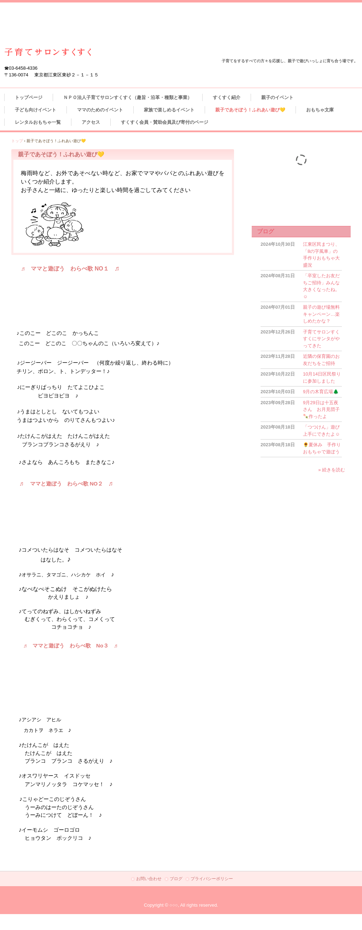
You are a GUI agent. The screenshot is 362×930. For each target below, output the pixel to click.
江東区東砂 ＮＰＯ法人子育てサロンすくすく (48, 52)
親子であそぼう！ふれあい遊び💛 (250, 109)
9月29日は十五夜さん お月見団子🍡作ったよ (321, 409)
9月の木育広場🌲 (321, 391)
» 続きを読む (331, 469)
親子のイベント (277, 97)
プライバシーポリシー (212, 878)
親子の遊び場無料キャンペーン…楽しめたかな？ (321, 314)
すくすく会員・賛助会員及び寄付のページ (164, 122)
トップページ (28, 97)
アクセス (91, 122)
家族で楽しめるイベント (169, 109)
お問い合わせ (149, 878)
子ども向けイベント (35, 109)
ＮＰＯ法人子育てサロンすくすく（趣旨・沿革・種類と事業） (127, 97)
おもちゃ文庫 (322, 109)
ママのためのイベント (100, 109)
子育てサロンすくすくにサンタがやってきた (321, 338)
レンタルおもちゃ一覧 (38, 122)
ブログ (265, 231)
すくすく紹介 (226, 97)
